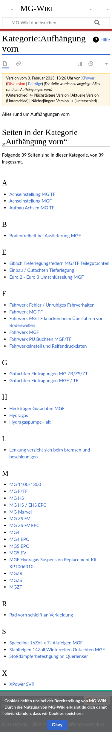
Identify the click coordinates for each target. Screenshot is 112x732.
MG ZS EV (19, 518)
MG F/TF (18, 491)
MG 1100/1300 (25, 484)
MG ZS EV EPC (24, 525)
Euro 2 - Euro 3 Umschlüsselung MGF (46, 277)
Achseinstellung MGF (30, 200)
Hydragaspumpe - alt (30, 421)
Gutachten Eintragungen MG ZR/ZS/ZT (48, 373)
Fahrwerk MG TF (26, 311)
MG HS (16, 498)
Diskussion (16, 83)
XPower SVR (21, 684)
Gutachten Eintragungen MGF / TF (43, 380)
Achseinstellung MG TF (32, 194)
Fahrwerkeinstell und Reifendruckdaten (48, 346)
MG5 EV (17, 552)
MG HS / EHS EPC (27, 505)
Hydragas (18, 415)
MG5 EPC (19, 546)
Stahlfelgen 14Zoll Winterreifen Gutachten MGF (57, 649)
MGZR (15, 573)
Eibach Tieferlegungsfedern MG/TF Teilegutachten (59, 263)
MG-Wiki (36, 8)
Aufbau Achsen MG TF (31, 207)
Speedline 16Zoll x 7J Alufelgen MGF (46, 642)
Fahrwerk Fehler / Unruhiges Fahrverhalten (51, 305)
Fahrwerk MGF (24, 332)
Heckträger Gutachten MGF (37, 408)
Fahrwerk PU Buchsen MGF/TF (40, 339)
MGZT (15, 587)
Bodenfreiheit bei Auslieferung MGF (45, 235)
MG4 (14, 532)
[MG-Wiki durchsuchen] (56, 22)
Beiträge (35, 83)
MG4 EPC (19, 539)
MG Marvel (20, 511)
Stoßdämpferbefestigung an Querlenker (48, 656)
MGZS (15, 580)
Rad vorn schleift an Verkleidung (41, 614)
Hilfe (105, 39)
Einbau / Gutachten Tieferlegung (41, 270)
